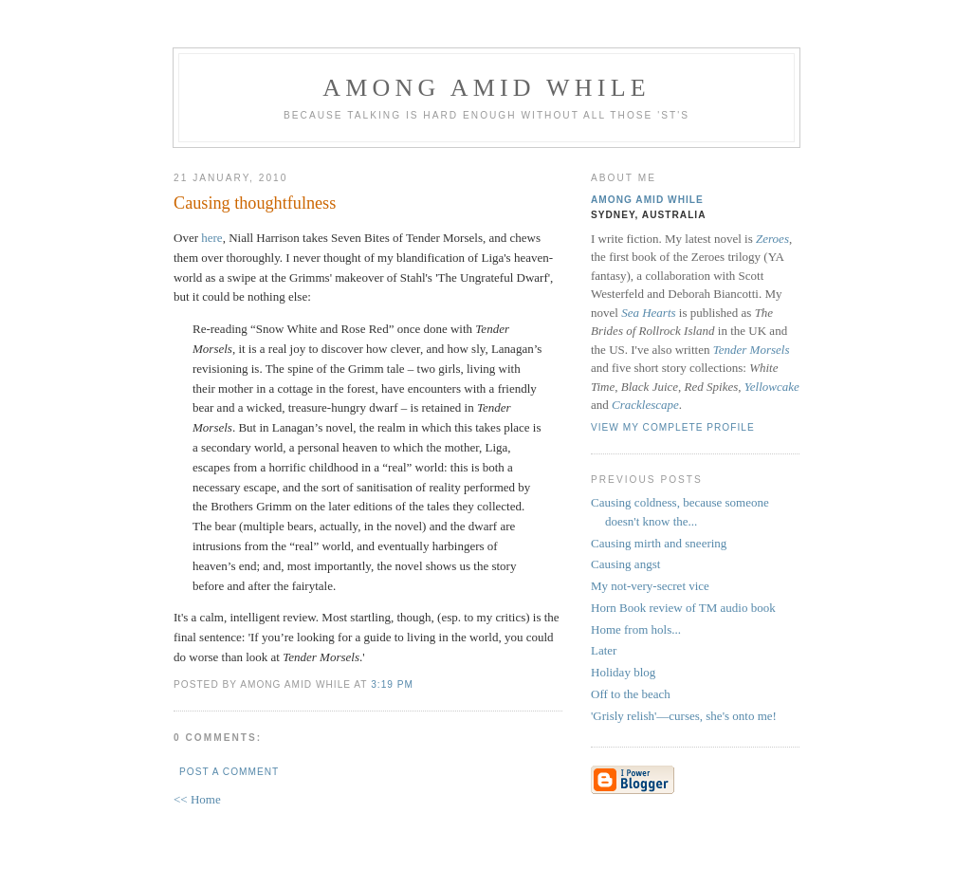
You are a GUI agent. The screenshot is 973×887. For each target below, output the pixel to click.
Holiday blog (623, 672)
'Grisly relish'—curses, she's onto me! (684, 716)
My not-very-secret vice (650, 586)
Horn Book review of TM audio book (683, 608)
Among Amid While (486, 88)
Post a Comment (229, 772)
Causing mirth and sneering (658, 543)
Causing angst (625, 564)
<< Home (197, 799)
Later (603, 650)
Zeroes (772, 238)
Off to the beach (630, 694)
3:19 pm (392, 684)
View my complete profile (673, 427)
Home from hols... (636, 629)
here (211, 238)
